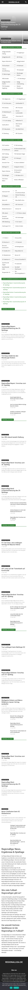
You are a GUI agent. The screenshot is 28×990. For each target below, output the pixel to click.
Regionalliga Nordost (6, 38)
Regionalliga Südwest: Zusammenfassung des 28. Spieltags (16, 725)
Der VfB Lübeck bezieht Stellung (12, 437)
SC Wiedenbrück (5, 809)
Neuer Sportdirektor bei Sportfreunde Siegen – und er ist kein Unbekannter (17, 842)
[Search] (26, 2)
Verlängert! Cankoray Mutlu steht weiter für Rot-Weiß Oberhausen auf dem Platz (18, 827)
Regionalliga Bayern (6, 20)
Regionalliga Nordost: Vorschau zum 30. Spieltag (12, 595)
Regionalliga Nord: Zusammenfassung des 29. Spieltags (11, 490)
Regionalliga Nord (5, 434)
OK (11, 987)
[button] (2, 2)
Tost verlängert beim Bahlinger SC (13, 647)
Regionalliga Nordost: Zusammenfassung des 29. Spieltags (16, 623)
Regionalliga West (5, 753)
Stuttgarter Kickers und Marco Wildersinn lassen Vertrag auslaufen (11, 702)
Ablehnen (16, 987)
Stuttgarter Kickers (5, 697)
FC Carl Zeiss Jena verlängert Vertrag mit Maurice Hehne (11, 544)
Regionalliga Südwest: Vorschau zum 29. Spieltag (12, 673)
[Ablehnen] (26, 986)
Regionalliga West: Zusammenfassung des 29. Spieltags (11, 784)
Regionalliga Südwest (6, 644)
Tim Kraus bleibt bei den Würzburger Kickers (9, 357)
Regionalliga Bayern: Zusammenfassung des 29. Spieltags (11, 328)
